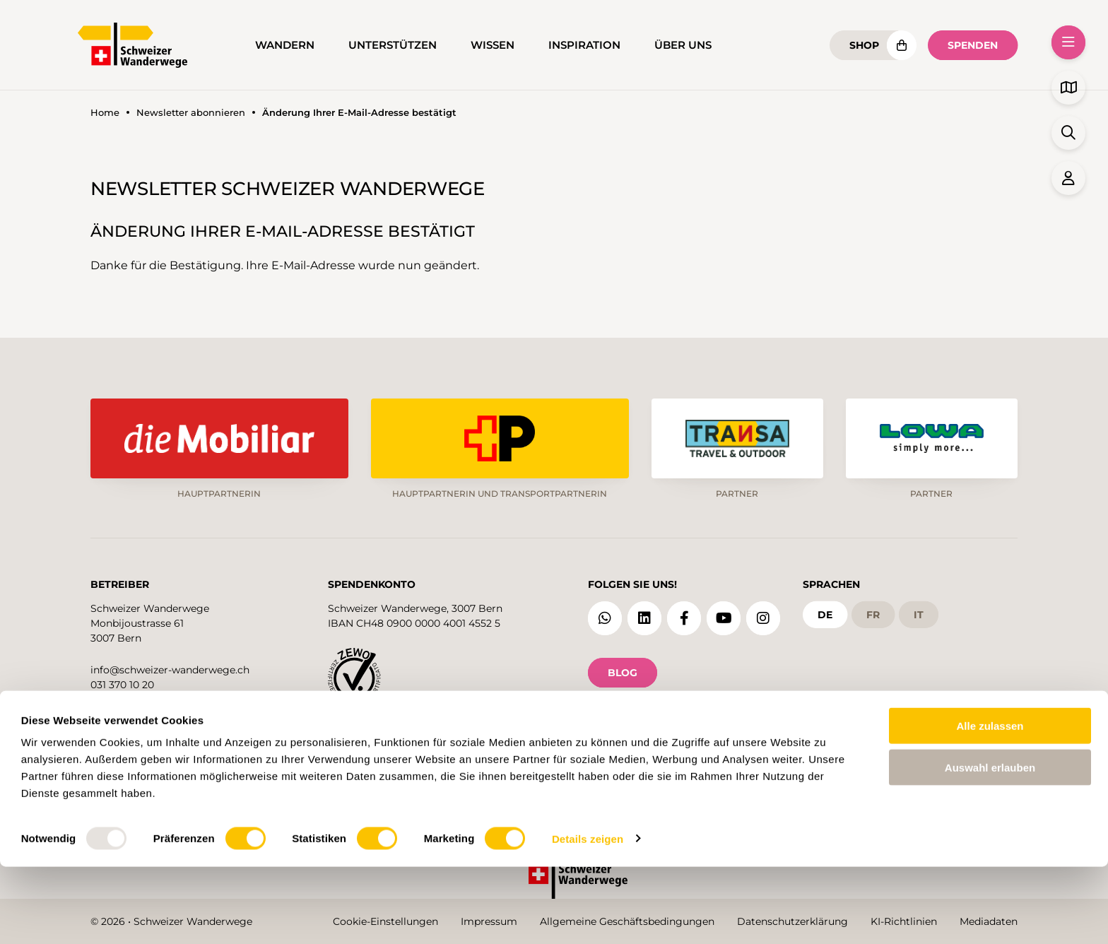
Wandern (284, 45)
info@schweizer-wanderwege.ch (169, 666)
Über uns (683, 45)
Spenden (973, 45)
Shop (864, 45)
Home (104, 112)
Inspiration (584, 45)
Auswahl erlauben (990, 845)
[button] (1068, 42)
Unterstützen (392, 45)
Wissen (492, 45)
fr (873, 611)
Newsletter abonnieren (190, 112)
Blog (622, 669)
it (919, 611)
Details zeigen (587, 916)
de (825, 611)
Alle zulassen (989, 803)
